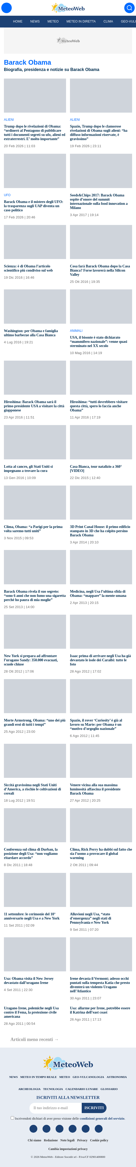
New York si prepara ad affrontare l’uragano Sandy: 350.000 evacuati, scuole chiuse (31, 660)
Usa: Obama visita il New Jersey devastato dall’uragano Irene (29, 981)
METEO (64, 1076)
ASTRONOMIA (117, 1076)
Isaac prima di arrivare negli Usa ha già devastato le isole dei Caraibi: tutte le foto (100, 660)
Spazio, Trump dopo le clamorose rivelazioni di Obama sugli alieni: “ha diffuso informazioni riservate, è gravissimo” (98, 132)
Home (17, 21)
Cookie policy (99, 1140)
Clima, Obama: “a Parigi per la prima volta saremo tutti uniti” (33, 529)
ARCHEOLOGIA (29, 1089)
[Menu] (6, 8)
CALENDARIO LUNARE (82, 1089)
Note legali (67, 1140)
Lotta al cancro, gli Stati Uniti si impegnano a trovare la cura (28, 469)
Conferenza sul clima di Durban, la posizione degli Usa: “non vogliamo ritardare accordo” (31, 853)
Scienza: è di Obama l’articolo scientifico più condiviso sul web (28, 268)
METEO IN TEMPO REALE (38, 1076)
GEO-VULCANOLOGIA (88, 1076)
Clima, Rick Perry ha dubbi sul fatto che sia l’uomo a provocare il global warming (101, 853)
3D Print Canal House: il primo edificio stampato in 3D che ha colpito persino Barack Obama (100, 531)
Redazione (51, 1140)
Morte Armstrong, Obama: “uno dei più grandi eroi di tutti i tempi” (35, 722)
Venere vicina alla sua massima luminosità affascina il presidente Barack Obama (95, 789)
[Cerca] (129, 8)
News (35, 21)
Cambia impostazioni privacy (68, 1149)
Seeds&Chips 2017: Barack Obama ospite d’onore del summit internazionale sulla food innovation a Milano (99, 201)
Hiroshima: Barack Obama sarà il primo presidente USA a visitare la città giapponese (34, 406)
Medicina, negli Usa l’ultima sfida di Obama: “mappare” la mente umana (98, 594)
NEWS (13, 1076)
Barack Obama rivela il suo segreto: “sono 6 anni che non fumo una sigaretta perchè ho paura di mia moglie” (35, 596)
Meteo (53, 21)
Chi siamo (34, 1140)
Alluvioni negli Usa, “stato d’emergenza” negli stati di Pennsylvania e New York (90, 918)
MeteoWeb (46, 1156)
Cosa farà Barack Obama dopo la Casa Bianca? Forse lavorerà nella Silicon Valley (100, 270)
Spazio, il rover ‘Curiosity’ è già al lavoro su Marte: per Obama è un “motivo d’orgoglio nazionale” (96, 724)
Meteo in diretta (81, 21)
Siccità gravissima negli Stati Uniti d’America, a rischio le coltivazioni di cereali (32, 789)
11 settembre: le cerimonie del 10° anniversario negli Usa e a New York (32, 916)
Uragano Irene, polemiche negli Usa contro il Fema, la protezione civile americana (31, 1012)
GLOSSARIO (108, 1089)
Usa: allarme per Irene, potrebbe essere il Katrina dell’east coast (100, 1010)
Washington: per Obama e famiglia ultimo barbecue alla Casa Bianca (31, 333)
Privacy (82, 1140)
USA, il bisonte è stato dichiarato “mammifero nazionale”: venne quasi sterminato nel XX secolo (98, 341)
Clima (108, 21)
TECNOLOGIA (53, 1089)
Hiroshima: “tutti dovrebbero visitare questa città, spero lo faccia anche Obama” (98, 406)
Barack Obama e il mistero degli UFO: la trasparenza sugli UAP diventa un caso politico (33, 206)
